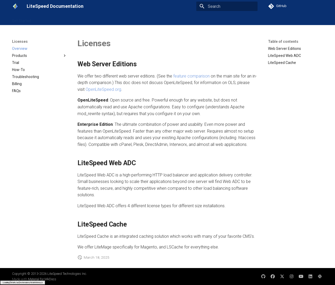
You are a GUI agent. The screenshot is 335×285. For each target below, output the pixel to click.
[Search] (227, 6)
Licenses (163, 19)
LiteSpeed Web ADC (96, 19)
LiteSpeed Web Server (55, 19)
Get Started (21, 19)
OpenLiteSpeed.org (103, 89)
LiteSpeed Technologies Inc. (67, 274)
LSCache (127, 19)
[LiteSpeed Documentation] (15, 6)
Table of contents (283, 41)
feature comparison (191, 76)
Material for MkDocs (42, 279)
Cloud (145, 19)
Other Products (189, 19)
